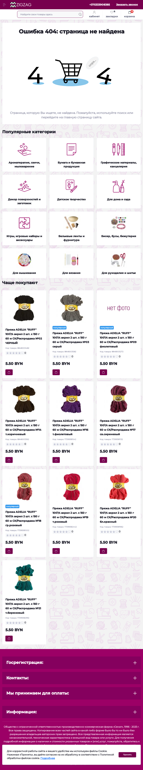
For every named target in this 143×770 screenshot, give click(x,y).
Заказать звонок (127, 4)
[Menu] (5, 5)
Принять (127, 755)
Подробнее (47, 759)
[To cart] (9, 372)
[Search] (80, 14)
